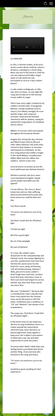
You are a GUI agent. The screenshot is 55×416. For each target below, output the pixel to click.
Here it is (27, 17)
